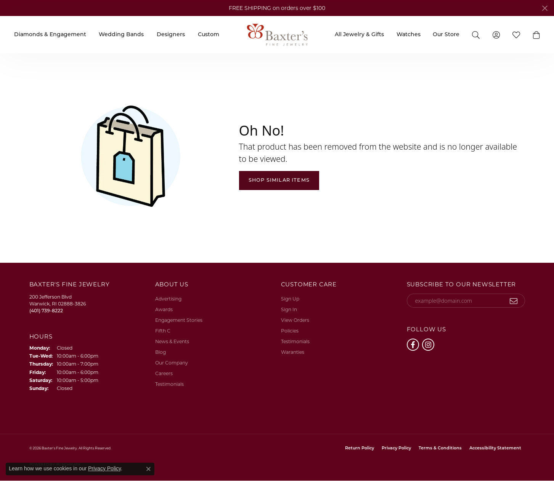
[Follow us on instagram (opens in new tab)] (428, 345)
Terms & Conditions (440, 448)
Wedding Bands (121, 35)
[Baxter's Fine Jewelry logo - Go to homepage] (277, 34)
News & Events (172, 341)
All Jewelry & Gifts (359, 35)
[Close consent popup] (148, 469)
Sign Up (290, 299)
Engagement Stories (178, 320)
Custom (208, 35)
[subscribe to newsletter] (513, 301)
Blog (160, 352)
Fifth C (162, 331)
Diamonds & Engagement (50, 35)
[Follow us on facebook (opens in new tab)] (413, 345)
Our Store (446, 35)
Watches (409, 35)
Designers (171, 35)
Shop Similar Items (279, 180)
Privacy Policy (396, 448)
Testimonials (169, 384)
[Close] (544, 8)
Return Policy (359, 448)
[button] (476, 34)
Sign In (289, 309)
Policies (290, 331)
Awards (164, 309)
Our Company (171, 363)
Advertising (168, 299)
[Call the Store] (46, 310)
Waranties (292, 352)
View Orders (295, 320)
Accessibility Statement (495, 448)
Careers (164, 373)
